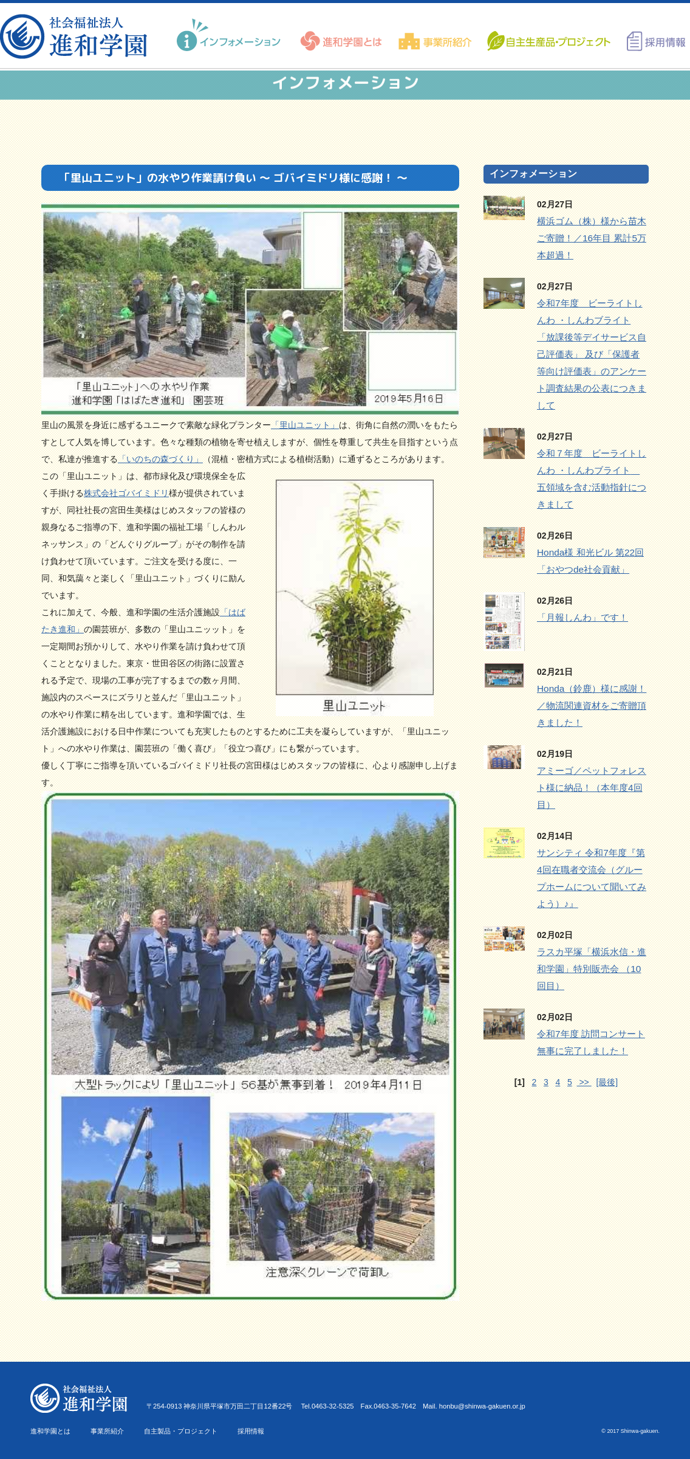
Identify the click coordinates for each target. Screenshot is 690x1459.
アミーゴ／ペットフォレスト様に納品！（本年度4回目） (591, 787)
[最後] (607, 1082)
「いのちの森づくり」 (160, 459)
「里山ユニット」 (305, 425)
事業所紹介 (107, 1431)
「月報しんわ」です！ (582, 617)
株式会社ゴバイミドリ (126, 493)
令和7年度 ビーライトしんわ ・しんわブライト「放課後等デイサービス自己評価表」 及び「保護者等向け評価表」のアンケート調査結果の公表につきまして (591, 354)
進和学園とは (50, 1431)
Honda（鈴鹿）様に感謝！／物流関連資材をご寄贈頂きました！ (591, 705)
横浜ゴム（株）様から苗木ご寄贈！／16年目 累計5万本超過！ (591, 238)
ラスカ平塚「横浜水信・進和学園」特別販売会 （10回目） (591, 969)
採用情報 (250, 1431)
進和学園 (77, 36)
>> (584, 1082)
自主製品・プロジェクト (180, 1431)
